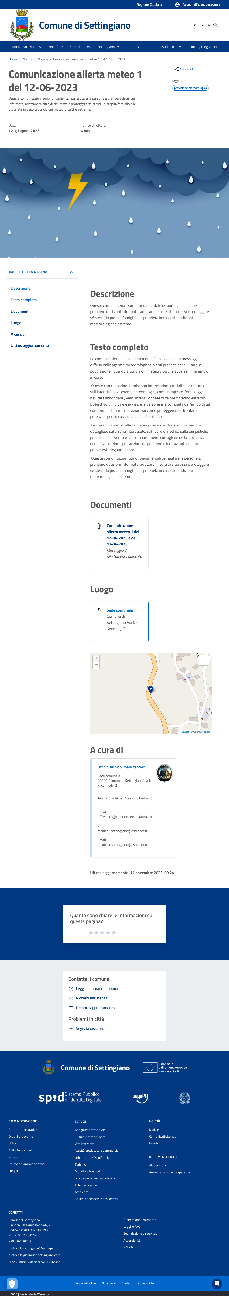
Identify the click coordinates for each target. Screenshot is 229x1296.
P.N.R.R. (128, 1247)
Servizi (80, 1121)
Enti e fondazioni (20, 1150)
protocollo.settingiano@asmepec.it (33, 1248)
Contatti (16, 1212)
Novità (27, 59)
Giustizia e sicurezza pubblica (95, 1178)
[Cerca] (215, 25)
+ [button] (96, 658)
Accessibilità (132, 1240)
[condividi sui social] (183, 69)
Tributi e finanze (86, 1185)
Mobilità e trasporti (88, 1171)
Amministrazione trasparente (169, 1172)
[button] (197, 4)
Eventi (153, 1143)
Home (13, 59)
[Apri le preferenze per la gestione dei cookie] (12, 1283)
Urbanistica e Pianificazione (94, 1157)
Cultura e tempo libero (90, 1136)
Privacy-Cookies (85, 1283)
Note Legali (109, 1283)
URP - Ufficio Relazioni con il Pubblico (34, 1261)
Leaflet (185, 732)
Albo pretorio (158, 1165)
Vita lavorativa (85, 1143)
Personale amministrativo (27, 1163)
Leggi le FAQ (131, 1226)
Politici (13, 1157)
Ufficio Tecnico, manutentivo (121, 767)
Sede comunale (120, 610)
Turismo (80, 1164)
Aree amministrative (23, 1129)
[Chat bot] (216, 1283)
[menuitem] (141, 47)
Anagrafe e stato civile (90, 1129)
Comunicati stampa (162, 1136)
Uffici (12, 1143)
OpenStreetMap (201, 732)
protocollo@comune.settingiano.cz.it (34, 1254)
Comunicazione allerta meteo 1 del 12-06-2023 (89, 59)
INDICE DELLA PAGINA (28, 272)
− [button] (96, 665)
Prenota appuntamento (139, 1219)
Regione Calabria (149, 4)
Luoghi (13, 1170)
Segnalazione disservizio (140, 1233)
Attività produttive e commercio (97, 1150)
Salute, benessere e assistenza (96, 1198)
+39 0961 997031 (21, 1241)
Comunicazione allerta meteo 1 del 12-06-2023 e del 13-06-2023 (123, 535)
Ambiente (81, 1191)
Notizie (43, 59)
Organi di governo (21, 1136)
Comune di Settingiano (85, 24)
